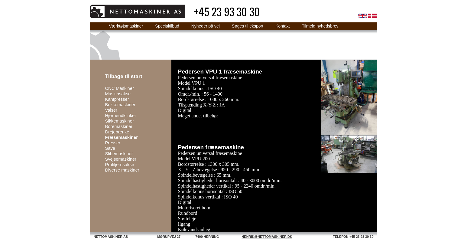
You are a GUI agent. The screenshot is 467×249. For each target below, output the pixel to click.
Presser (113, 142)
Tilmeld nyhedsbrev (320, 26)
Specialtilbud (167, 26)
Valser (111, 110)
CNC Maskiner (119, 88)
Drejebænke (117, 131)
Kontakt (282, 26)
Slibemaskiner (119, 153)
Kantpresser (117, 99)
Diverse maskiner (122, 170)
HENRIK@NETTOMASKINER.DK (267, 236)
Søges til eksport (247, 26)
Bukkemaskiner (120, 104)
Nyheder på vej (205, 26)
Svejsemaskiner (120, 159)
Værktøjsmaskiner (126, 26)
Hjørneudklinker (120, 115)
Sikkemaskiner (119, 121)
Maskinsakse (118, 93)
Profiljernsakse (119, 164)
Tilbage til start (123, 76)
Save (110, 148)
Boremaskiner (118, 126)
